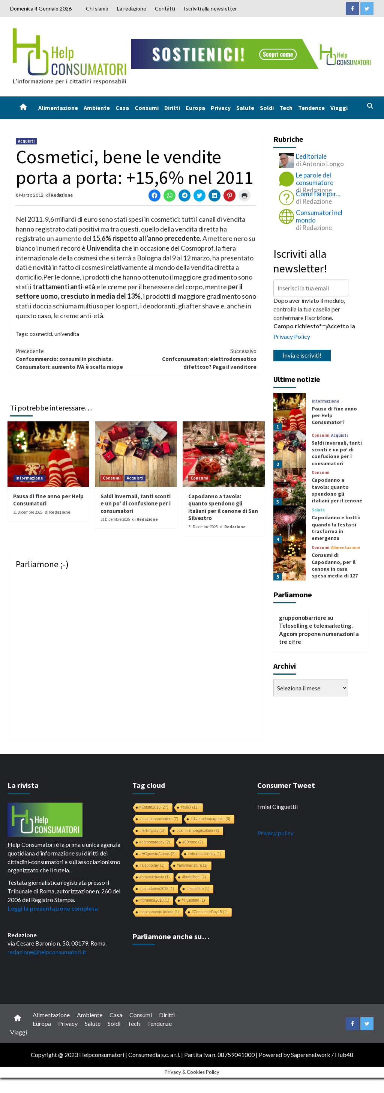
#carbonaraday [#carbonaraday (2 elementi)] (155, 842)
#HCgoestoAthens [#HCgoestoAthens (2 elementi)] (158, 854)
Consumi (147, 107)
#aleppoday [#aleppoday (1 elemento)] (152, 865)
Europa (195, 107)
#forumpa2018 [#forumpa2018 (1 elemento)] (155, 900)
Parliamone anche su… (170, 936)
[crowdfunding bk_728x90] (252, 53)
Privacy (221, 107)
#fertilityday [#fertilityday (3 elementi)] (152, 830)
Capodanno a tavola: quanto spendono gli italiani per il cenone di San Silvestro (223, 507)
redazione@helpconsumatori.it (47, 951)
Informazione (29, 478)
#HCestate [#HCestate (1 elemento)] (193, 900)
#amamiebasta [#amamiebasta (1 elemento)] (155, 877)
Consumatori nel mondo (319, 216)
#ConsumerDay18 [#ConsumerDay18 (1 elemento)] (210, 912)
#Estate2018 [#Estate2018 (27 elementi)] (154, 807)
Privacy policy (275, 832)
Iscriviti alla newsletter (210, 8)
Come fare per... (318, 194)
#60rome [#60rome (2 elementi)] (193, 842)
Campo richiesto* (297, 325)
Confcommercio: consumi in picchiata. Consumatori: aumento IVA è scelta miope (76, 359)
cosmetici (41, 334)
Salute (245, 107)
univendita (66, 334)
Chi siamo (97, 8)
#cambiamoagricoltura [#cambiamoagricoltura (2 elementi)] (197, 830)
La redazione (131, 8)
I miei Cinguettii (277, 806)
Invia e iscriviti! (302, 355)
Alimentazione (58, 107)
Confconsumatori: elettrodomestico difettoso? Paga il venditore (196, 359)
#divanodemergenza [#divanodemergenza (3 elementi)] (210, 819)
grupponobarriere (302, 617)
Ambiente (97, 107)
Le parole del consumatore (314, 178)
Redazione (62, 195)
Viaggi (339, 107)
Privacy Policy (291, 336)
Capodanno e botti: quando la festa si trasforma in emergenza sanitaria (336, 531)
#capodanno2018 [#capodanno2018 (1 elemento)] (157, 889)
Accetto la (338, 326)
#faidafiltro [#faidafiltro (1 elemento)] (197, 889)
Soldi (267, 107)
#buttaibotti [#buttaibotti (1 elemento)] (194, 877)
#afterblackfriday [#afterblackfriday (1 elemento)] (204, 854)
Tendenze (311, 107)
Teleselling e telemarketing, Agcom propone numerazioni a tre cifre (319, 633)
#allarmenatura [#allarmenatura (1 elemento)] (192, 865)
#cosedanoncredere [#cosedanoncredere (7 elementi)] (159, 819)
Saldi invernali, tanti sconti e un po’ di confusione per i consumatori (135, 503)
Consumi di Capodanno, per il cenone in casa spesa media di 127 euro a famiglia (335, 569)
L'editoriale (311, 156)
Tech (285, 107)
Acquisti (26, 141)
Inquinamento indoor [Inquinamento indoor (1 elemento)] (159, 912)
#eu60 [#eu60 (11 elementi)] (190, 807)
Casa (122, 107)
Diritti (172, 107)
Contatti (165, 8)
